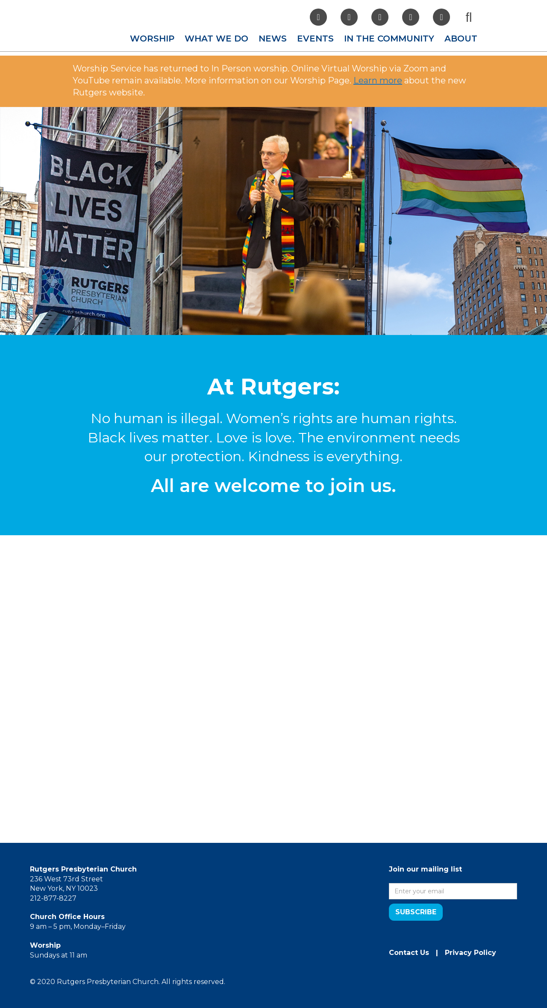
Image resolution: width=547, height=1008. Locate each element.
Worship (152, 38)
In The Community (389, 38)
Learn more (377, 80)
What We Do (216, 38)
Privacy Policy (470, 953)
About (460, 38)
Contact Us (409, 953)
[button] (152, 38)
